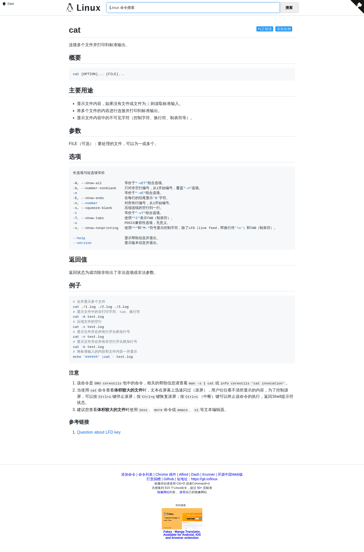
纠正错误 (265, 29)
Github (169, 479)
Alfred (183, 474)
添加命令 (128, 474)
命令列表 (145, 474)
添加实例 (284, 29)
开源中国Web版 (230, 474)
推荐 (182, 492)
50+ (199, 488)
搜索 (289, 8)
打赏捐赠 (154, 479)
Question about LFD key (99, 432)
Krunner (208, 474)
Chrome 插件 (165, 474)
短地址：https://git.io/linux (197, 479)
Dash (195, 474)
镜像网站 (163, 492)
